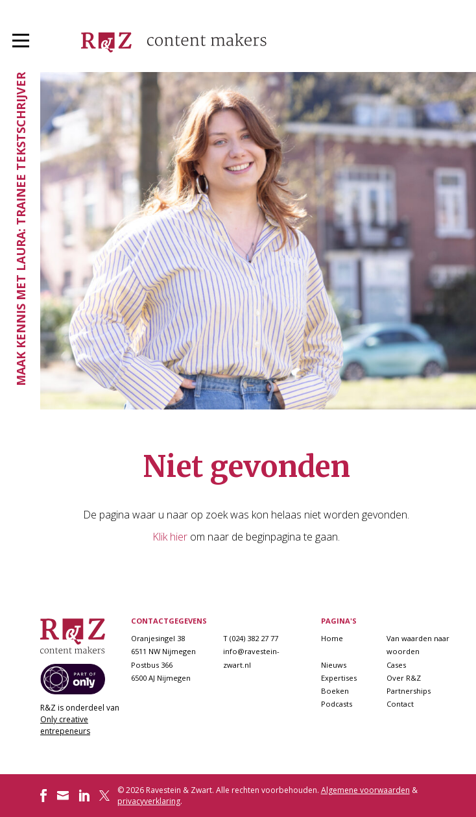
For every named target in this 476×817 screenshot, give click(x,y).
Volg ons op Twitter (105, 795)
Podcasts (336, 704)
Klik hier (169, 537)
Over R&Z (404, 678)
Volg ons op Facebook (43, 795)
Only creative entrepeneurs (65, 725)
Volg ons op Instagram (62, 795)
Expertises (339, 678)
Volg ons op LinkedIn (84, 795)
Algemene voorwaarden (365, 790)
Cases (396, 665)
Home (332, 638)
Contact (400, 704)
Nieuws (333, 665)
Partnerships (409, 691)
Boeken (335, 691)
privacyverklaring (148, 801)
